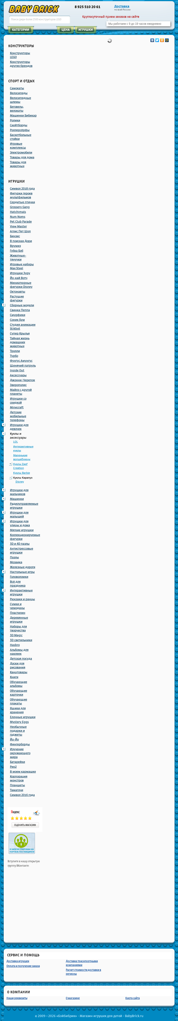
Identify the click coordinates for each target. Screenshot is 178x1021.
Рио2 (13, 766)
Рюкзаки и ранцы (22, 599)
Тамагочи (16, 790)
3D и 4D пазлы (20, 543)
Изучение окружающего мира (20, 753)
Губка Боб (16, 250)
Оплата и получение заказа (23, 966)
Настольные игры (22, 572)
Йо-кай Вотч (18, 278)
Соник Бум (17, 319)
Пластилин (17, 612)
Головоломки (19, 576)
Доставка (121, 6)
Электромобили (21, 152)
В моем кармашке (23, 771)
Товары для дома (22, 157)
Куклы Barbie (21, 472)
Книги (14, 677)
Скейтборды (18, 125)
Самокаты (17, 88)
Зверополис (18, 385)
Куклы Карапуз (22, 477)
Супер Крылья (20, 333)
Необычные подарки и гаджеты (18, 730)
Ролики (15, 120)
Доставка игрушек (17, 961)
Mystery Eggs (19, 722)
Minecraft (17, 407)
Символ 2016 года (22, 795)
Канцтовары (18, 672)
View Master (18, 226)
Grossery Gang (20, 207)
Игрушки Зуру (20, 273)
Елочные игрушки (22, 717)
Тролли (15, 351)
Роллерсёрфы (20, 130)
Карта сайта (132, 998)
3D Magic (16, 635)
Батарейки (17, 762)
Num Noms (17, 216)
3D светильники (21, 640)
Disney (20, 481)
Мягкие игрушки (22, 530)
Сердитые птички (22, 202)
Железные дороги (22, 567)
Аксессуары (18, 375)
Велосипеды (19, 93)
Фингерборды (20, 744)
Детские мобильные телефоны (18, 416)
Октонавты (17, 291)
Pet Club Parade (21, 221)
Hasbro (15, 645)
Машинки (17, 499)
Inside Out (17, 370)
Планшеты (17, 785)
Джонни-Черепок (22, 380)
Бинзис (15, 236)
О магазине (73, 998)
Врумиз (15, 246)
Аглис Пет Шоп (20, 231)
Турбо (14, 356)
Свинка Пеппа (20, 310)
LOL (15, 441)
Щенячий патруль (23, 365)
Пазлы (14, 557)
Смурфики (17, 315)
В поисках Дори (21, 241)
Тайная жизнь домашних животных (19, 342)
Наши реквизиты (16, 998)
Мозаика (16, 562)
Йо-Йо (14, 739)
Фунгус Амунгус (21, 360)
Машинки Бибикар (23, 115)
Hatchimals (18, 212)
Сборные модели (22, 305)
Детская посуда (21, 658)
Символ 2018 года (22, 188)
